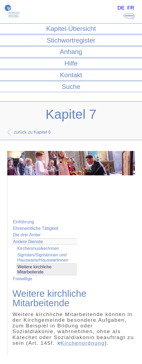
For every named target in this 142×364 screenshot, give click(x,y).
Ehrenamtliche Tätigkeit (35, 228)
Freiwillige (22, 278)
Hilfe (71, 63)
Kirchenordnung (81, 343)
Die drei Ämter (27, 235)
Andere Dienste (28, 241)
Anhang (71, 51)
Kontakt (71, 75)
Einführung (23, 222)
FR (130, 8)
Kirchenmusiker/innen (38, 248)
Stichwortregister (71, 40)
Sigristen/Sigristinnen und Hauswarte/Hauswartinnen (42, 257)
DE (121, 8)
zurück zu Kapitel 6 (32, 132)
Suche (71, 86)
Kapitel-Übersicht (71, 28)
